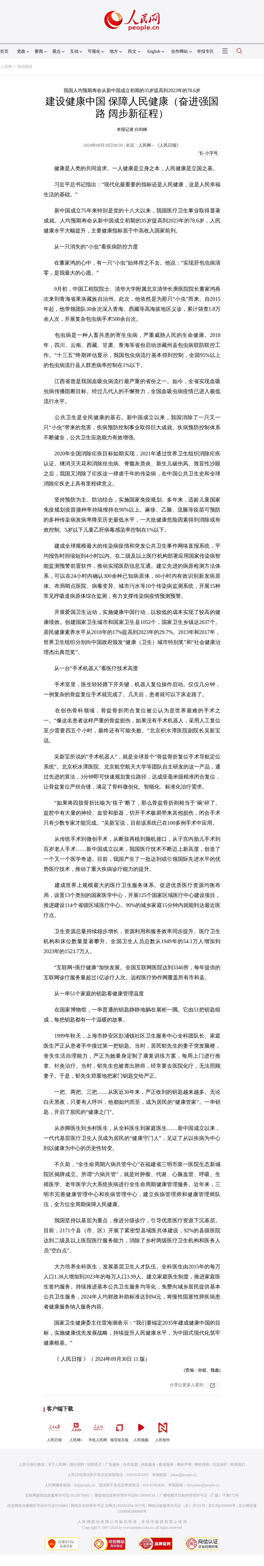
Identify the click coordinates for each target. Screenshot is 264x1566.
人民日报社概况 (32, 1465)
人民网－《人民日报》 (159, 145)
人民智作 (162, 1430)
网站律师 (202, 1465)
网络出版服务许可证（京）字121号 (176, 1506)
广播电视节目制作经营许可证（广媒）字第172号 (199, 1495)
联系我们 (237, 1465)
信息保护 (220, 1465)
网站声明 (184, 1465)
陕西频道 (25, 67)
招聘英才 (94, 1465)
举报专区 (205, 51)
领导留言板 (119, 1430)
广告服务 (112, 1465)
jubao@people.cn (183, 1475)
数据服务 (166, 1465)
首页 (4, 51)
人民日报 (54, 1430)
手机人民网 (97, 1430)
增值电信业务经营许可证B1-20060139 (124, 1495)
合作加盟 (130, 1465)
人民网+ (76, 1430)
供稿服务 (148, 1465)
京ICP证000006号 (222, 1506)
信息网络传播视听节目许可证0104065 (37, 1506)
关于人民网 (57, 1465)
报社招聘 (76, 1465)
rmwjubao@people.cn (203, 1485)
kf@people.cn (84, 1485)
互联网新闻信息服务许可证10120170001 (57, 1495)
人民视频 (141, 1430)
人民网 (6, 67)
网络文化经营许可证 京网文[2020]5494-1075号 (108, 1506)
